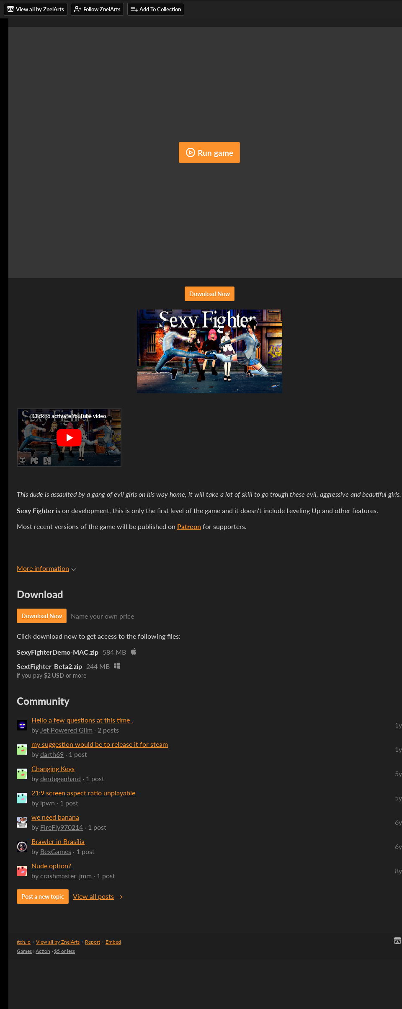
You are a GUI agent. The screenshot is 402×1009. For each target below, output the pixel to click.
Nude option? (51, 866)
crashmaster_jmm (66, 876)
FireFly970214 (61, 827)
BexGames (55, 851)
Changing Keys (53, 768)
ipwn (47, 803)
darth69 (52, 754)
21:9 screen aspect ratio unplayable (83, 793)
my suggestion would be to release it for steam (99, 744)
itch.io (24, 942)
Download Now (209, 293)
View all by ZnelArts (58, 942)
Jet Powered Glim (66, 730)
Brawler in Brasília (58, 841)
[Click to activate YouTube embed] (69, 437)
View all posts (93, 896)
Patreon (189, 526)
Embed (113, 942)
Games (24, 951)
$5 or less (64, 951)
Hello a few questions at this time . (82, 720)
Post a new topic (42, 896)
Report (92, 942)
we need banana (55, 817)
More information (46, 568)
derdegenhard (60, 778)
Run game (209, 152)
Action (43, 951)
